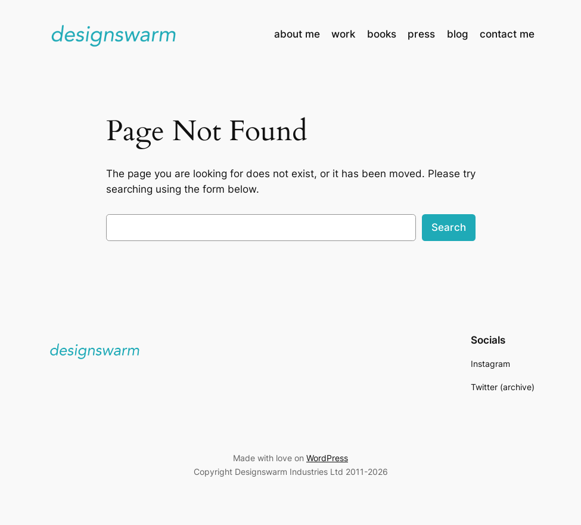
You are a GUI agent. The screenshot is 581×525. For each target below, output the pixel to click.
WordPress (327, 458)
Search (448, 227)
